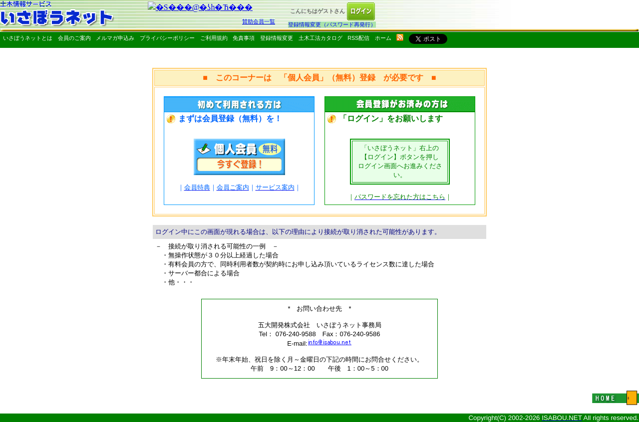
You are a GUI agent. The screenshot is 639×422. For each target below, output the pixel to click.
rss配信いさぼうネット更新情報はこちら (399, 37)
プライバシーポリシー (167, 38)
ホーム (383, 38)
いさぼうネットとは (27, 38)
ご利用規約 (214, 38)
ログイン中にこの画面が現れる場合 (207, 231)
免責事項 (244, 38)
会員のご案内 (74, 38)
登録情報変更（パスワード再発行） (332, 24)
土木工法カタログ (320, 38)
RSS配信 (358, 38)
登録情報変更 (276, 38)
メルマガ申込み (115, 38)
